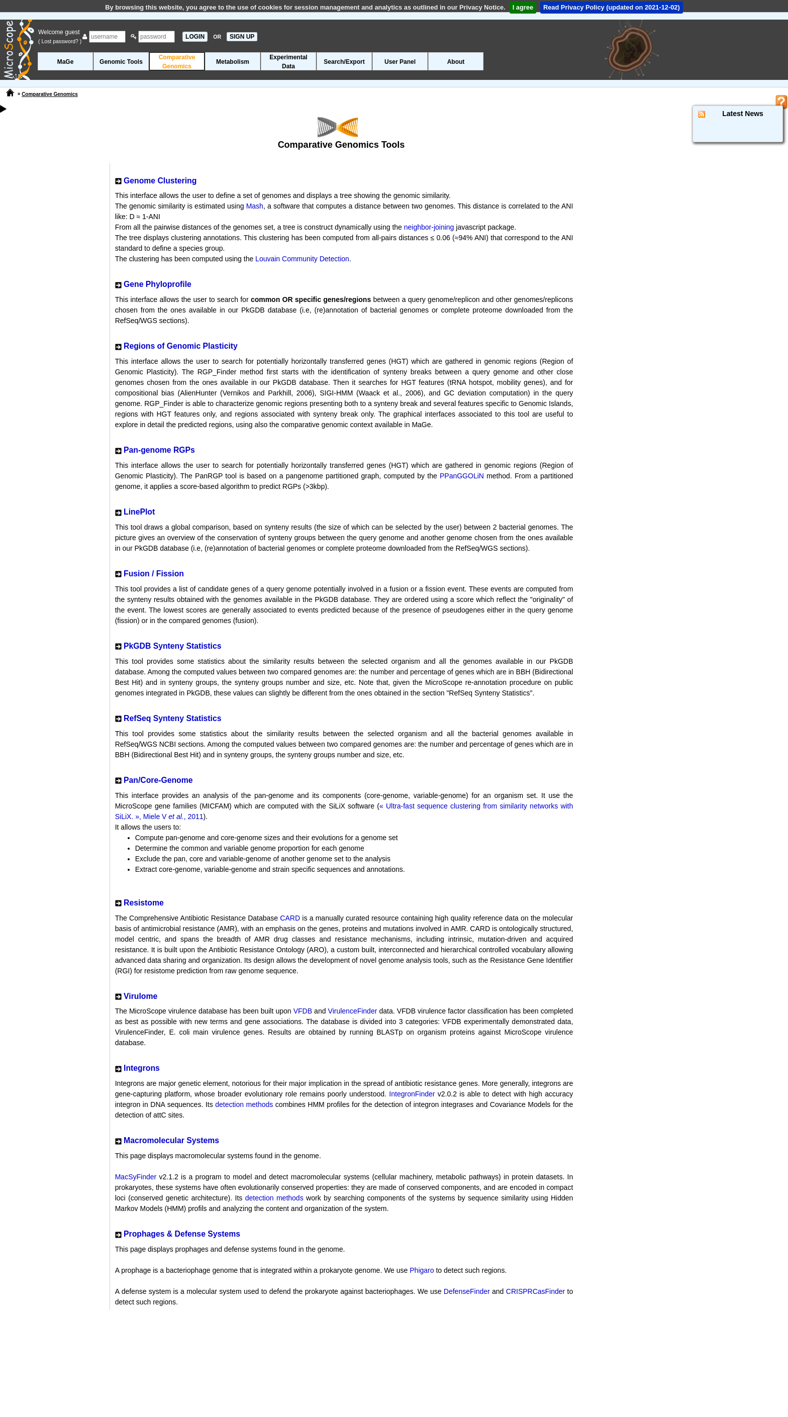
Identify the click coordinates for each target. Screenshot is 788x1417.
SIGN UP (242, 36)
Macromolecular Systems (171, 1140)
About (456, 61)
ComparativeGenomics (177, 62)
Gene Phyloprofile (157, 284)
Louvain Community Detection (302, 259)
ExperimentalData (288, 62)
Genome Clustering (160, 180)
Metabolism (232, 61)
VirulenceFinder (352, 1011)
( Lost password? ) (59, 41)
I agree (523, 7)
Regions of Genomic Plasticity (181, 346)
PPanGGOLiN (462, 476)
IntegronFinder (412, 1094)
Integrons (142, 1068)
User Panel (400, 61)
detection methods (244, 1104)
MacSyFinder (135, 1177)
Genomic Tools (121, 61)
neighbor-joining (429, 227)
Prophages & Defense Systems (182, 1234)
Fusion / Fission (154, 573)
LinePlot (139, 512)
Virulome (140, 996)
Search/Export (344, 61)
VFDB (302, 1011)
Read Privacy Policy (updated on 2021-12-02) (611, 7)
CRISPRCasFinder (535, 1291)
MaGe (65, 61)
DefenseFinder (467, 1291)
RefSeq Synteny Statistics (172, 718)
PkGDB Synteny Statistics (172, 646)
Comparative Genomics (50, 94)
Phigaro (422, 1270)
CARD (290, 918)
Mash (254, 206)
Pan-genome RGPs (159, 450)
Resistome (144, 902)
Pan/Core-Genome (158, 780)
